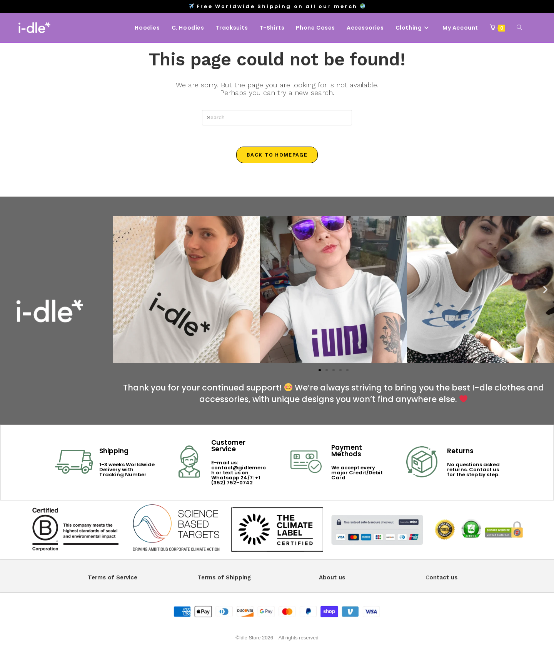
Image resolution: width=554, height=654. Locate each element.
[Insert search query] (277, 117)
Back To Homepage (277, 157)
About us (332, 579)
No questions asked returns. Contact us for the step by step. (473, 471)
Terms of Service (112, 579)
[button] (122, 291)
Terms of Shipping (224, 579)
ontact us (443, 579)
